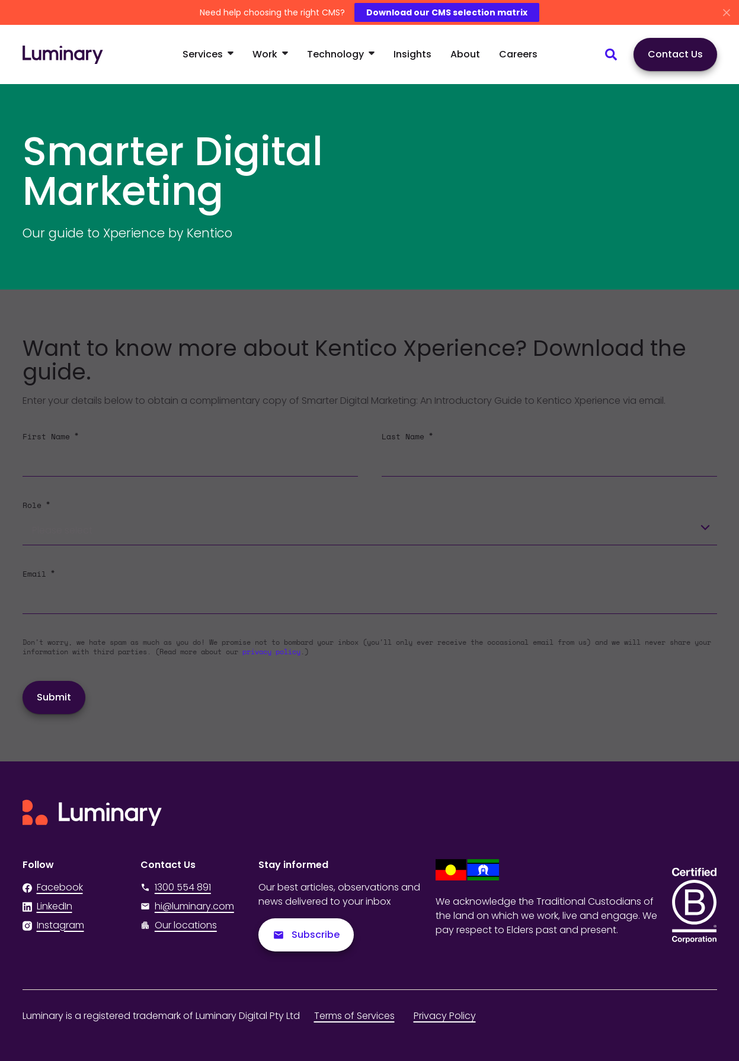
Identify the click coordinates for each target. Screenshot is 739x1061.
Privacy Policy (445, 1016)
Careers (518, 54)
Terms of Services (354, 1016)
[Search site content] (611, 54)
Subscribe (306, 934)
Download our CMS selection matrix (446, 12)
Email (39, 573)
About (465, 54)
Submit (54, 697)
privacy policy (271, 651)
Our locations (186, 925)
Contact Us (675, 54)
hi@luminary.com (187, 906)
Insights (412, 54)
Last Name (407, 436)
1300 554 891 (175, 887)
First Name (50, 436)
